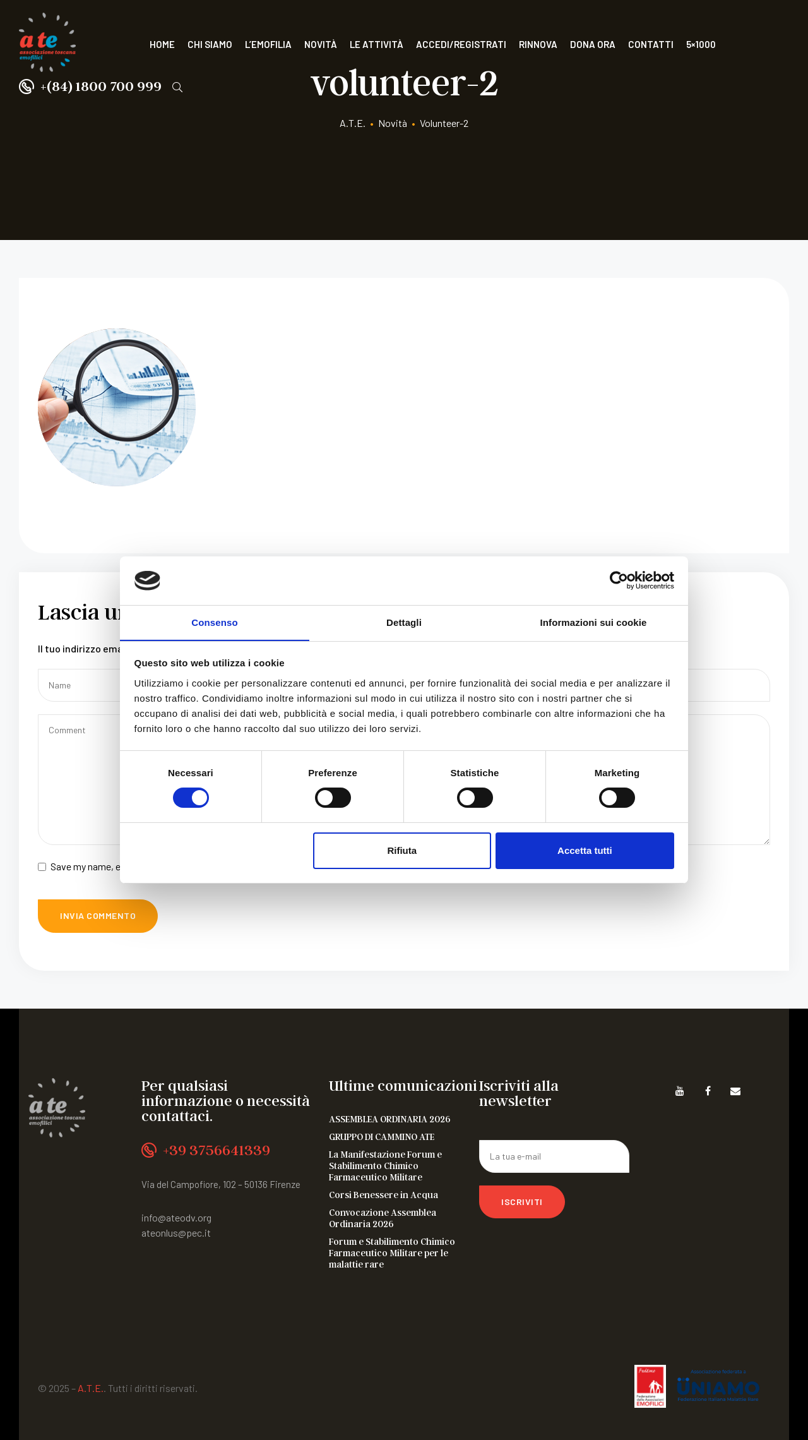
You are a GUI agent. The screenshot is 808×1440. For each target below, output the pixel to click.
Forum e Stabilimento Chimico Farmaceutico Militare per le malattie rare (392, 1252)
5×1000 (701, 44)
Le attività (376, 44)
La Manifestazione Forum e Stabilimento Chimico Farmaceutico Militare (385, 1165)
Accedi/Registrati (461, 44)
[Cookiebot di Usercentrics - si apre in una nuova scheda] (619, 580)
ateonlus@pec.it (176, 1233)
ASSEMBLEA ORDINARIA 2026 (390, 1118)
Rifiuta (402, 850)
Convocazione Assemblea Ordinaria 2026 (382, 1217)
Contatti (651, 44)
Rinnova (538, 44)
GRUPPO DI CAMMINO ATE (381, 1136)
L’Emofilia (268, 44)
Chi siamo (209, 44)
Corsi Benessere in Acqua (383, 1194)
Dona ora (592, 44)
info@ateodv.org (176, 1217)
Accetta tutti (584, 850)
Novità (320, 44)
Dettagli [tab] (404, 621)
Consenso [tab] (214, 621)
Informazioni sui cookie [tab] (593, 621)
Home (162, 44)
